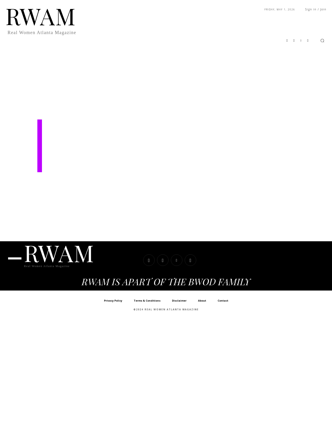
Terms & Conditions (147, 301)
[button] (322, 40)
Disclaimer (179, 301)
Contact (223, 301)
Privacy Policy (113, 301)
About (202, 301)
